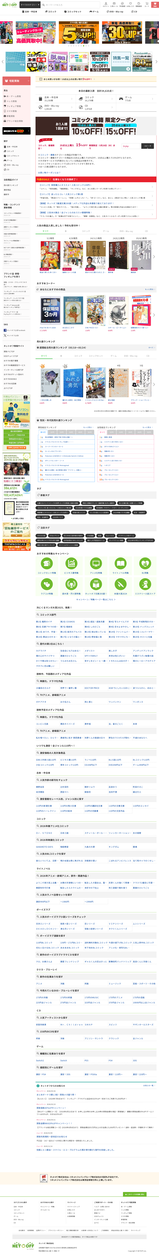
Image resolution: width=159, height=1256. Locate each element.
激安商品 (7, 190)
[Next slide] (154, 34)
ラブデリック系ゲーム (126, 536)
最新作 (6, 194)
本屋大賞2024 (120, 586)
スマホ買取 (12, 111)
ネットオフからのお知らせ (97, 1085)
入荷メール (114, 6)
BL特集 (145, 565)
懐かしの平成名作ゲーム (95, 540)
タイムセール (45, 1210)
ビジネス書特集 (71, 565)
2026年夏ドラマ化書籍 (84, 508)
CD (135, 11)
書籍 (52, 154)
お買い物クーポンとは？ (49, 172)
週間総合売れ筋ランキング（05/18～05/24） (97, 347)
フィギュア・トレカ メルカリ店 (16, 292)
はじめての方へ (99, 1210)
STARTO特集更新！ (16, 221)
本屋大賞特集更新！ (16, 235)
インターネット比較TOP (13, 370)
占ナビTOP (8, 388)
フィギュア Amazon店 (16, 306)
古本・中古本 (31, 11)
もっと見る (87, 427)
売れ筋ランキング (11, 185)
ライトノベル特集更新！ (16, 242)
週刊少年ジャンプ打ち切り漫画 (48, 540)
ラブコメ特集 (47, 586)
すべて (45, 231)
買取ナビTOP (9, 351)
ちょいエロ (110, 536)
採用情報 (30, 1230)
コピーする (147, 147)
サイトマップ (135, 1230)
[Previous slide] (3, 34)
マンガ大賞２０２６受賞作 (99, 512)
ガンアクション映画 (116, 540)
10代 (52, 432)
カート (147, 6)
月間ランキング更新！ (16, 262)
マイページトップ (73, 1206)
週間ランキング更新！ (16, 228)
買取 (155, 6)
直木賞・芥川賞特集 (71, 586)
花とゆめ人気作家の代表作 (73, 536)
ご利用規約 (105, 1230)
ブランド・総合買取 (128, 1223)
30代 (71, 432)
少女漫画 (90, 536)
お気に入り (130, 6)
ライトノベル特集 (120, 565)
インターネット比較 (101, 1219)
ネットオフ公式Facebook (16, 330)
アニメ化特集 (96, 565)
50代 (90, 432)
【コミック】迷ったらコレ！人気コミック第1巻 (54, 508)
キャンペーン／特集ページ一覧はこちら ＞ (96, 599)
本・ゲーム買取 (14, 96)
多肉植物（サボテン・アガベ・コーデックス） (112, 508)
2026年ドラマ (58, 517)
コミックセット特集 (47, 565)
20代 (62, 432)
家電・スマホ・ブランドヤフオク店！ (16, 284)
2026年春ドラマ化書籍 (121, 512)
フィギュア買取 (14, 106)
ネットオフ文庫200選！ (96, 586)
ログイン (106, 6)
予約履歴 (122, 6)
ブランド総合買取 (15, 120)
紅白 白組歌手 (139, 512)
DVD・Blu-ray (116, 11)
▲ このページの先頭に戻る (134, 1194)
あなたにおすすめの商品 (97, 289)
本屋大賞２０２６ (79, 512)
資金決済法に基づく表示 (119, 1230)
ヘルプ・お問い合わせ (102, 1206)
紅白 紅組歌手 (42, 517)
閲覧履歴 (139, 6)
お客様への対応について (89, 1230)
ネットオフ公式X (13, 335)
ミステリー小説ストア (145, 586)
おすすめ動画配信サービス (14, 365)
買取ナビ (97, 1213)
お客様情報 (71, 1216)
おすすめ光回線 (10, 383)
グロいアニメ (54, 536)
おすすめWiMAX (10, 379)
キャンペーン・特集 (47, 1206)
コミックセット (74, 11)
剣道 (99, 536)
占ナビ (96, 1223)
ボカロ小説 (41, 536)
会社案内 (22, 1230)
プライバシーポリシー (56, 1230)
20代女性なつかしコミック (73, 540)
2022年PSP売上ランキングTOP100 (140, 540)
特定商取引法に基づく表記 (48, 1251)
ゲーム (96, 11)
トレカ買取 (12, 101)
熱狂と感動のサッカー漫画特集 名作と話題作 (98, 503)
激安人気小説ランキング (45, 545)
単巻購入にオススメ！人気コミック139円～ (52, 512)
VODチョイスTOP (11, 356)
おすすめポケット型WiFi (14, 374)
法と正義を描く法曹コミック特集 (130, 503)
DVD (126, 231)
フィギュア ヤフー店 (16, 313)
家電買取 (11, 116)
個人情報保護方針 (72, 1230)
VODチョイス (98, 1216)
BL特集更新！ (16, 255)
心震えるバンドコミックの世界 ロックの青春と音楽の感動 (57, 503)
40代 (80, 432)
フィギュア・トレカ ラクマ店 (16, 299)
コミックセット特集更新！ (16, 214)
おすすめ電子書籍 (11, 360)
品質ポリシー (41, 1230)
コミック (52, 11)
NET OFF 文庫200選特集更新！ (16, 248)
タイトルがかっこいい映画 (68, 545)
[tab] (68, 45)
